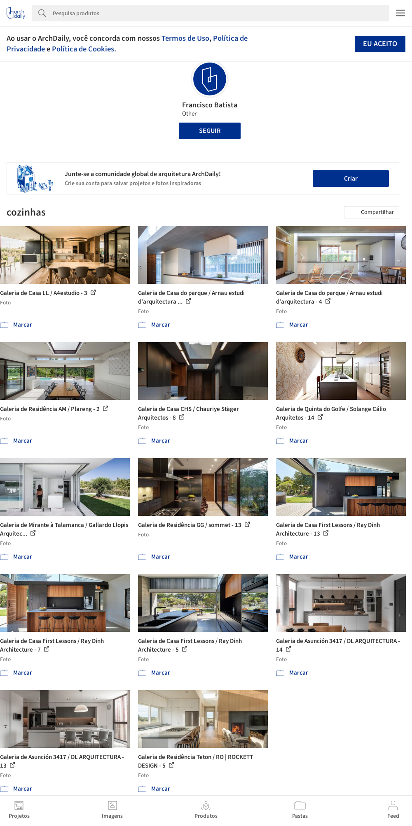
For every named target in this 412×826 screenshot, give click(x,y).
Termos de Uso (185, 38)
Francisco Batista (209, 105)
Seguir (209, 130)
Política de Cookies (83, 49)
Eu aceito (380, 44)
